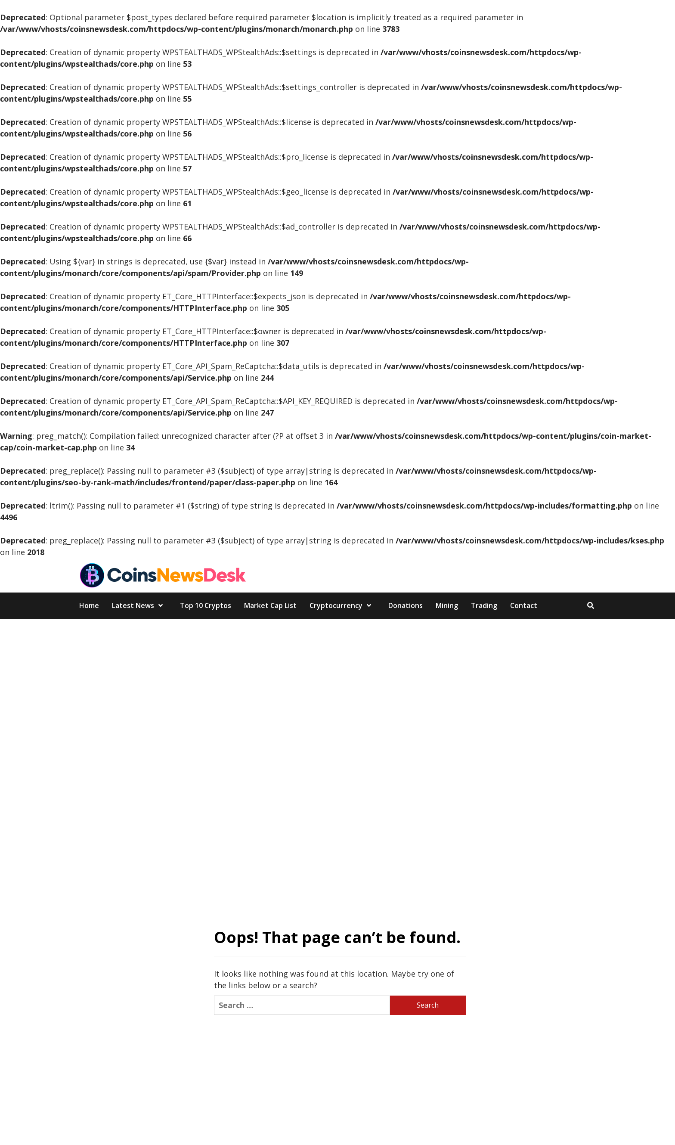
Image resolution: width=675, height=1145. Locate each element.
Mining (447, 605)
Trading (484, 605)
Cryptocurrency (342, 605)
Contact (523, 605)
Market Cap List (270, 605)
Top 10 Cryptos (205, 605)
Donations (405, 605)
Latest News (139, 605)
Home (89, 605)
